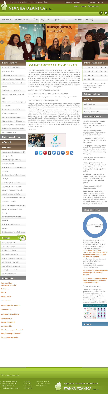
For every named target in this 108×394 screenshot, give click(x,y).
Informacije (28, 386)
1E (101, 67)
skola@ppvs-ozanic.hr (9, 274)
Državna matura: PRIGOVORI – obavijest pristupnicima (12, 111)
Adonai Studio (44, 381)
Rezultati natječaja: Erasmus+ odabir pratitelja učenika (13, 154)
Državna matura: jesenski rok (11, 117)
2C (93, 71)
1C (93, 67)
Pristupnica (87, 108)
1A (85, 67)
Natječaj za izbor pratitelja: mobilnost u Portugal (14, 169)
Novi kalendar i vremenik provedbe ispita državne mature (13, 130)
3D (97, 75)
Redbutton (5, 289)
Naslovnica (6, 19)
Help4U (3, 293)
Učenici (67, 19)
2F (105, 71)
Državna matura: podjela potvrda (12, 79)
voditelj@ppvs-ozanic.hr (10, 270)
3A (85, 75)
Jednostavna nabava (95, 2)
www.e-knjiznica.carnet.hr (11, 305)
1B (89, 67)
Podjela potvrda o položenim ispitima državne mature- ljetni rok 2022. (13, 94)
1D (97, 67)
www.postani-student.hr (10, 314)
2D (97, 71)
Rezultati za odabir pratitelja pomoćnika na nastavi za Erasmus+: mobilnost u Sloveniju (13, 197)
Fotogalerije (28, 388)
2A (85, 71)
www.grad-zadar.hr (8, 322)
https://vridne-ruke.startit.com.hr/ (8, 284)
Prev (2, 42)
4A (85, 79)
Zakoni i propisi (80, 6)
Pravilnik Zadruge (89, 104)
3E (101, 75)
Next (105, 42)
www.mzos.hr (6, 296)
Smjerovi (56, 19)
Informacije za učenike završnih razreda (12, 85)
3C (93, 75)
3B (89, 75)
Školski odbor (93, 6)
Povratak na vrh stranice (11, 375)
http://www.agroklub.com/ (11, 333)
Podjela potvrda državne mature (12, 75)
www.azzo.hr (6, 301)
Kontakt (77, 2)
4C (93, 79)
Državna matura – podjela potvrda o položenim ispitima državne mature (13, 123)
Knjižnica (45, 19)
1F (105, 67)
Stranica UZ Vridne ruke (91, 112)
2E (101, 71)
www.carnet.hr (6, 318)
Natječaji (68, 2)
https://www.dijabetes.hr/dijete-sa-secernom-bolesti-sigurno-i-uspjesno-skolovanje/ (95, 280)
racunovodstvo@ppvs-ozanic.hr (12, 258)
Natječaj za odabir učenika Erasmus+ (13, 232)
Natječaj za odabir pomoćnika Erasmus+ (11, 226)
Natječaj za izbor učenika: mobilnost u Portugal (13, 177)
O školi (35, 19)
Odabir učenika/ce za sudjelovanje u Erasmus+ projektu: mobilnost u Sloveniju (13, 209)
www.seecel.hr (6, 326)
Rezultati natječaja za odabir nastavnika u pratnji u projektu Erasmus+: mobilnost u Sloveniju (12, 186)
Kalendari (27, 383)
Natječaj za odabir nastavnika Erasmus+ (11, 218)
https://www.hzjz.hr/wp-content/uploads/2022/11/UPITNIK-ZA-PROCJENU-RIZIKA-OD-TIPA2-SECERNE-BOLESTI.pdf (95, 253)
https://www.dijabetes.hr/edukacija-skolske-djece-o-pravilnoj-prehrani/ (95, 273)
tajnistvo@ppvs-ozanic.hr (10, 254)
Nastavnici (78, 19)
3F (105, 75)
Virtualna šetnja (21, 19)
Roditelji (89, 19)
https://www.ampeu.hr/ (9, 337)
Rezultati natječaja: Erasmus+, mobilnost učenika (11, 161)
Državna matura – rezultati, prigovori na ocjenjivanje (14, 104)
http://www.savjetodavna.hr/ (12, 330)
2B (89, 71)
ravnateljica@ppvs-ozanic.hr (11, 266)
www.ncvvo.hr (6, 310)
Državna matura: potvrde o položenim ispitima (10, 69)
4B (89, 79)
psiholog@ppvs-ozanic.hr (10, 262)
